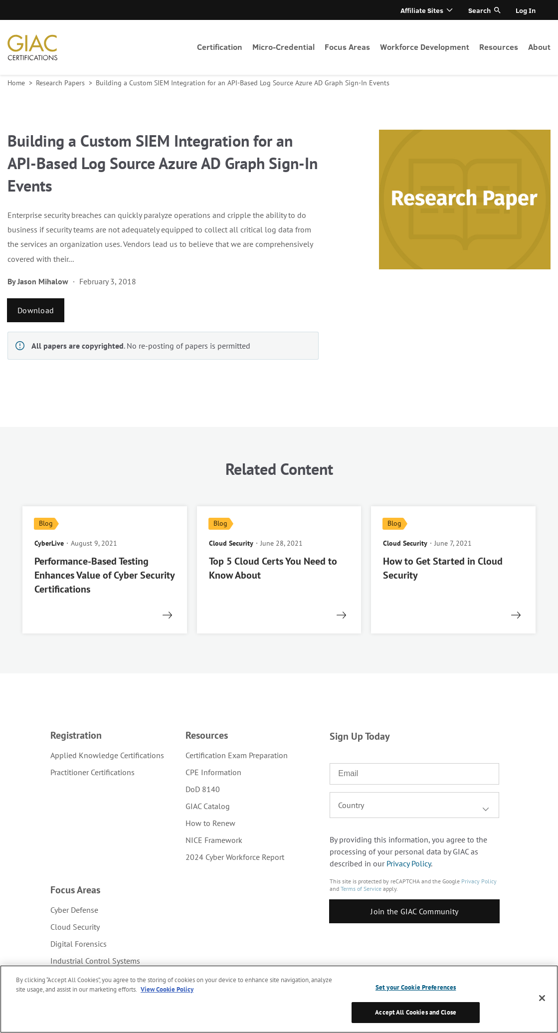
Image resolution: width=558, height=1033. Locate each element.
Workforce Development (424, 46)
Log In (526, 10)
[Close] (542, 998)
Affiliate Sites (421, 10)
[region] (279, 999)
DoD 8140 (203, 789)
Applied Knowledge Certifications (107, 755)
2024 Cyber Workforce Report (235, 857)
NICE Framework (214, 840)
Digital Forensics (78, 944)
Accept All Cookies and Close (415, 1012)
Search (479, 10)
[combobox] (414, 805)
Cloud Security (75, 927)
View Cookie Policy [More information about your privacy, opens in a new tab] (167, 989)
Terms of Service (361, 888)
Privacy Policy (408, 863)
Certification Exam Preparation (237, 755)
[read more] (104, 569)
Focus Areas (347, 46)
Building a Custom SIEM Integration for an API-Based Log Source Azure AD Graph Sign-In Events (242, 82)
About (539, 46)
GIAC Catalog (208, 806)
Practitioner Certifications (92, 772)
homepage (32, 47)
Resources (498, 46)
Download (35, 310)
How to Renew (210, 823)
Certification (219, 46)
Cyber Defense (74, 910)
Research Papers (61, 82)
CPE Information (213, 772)
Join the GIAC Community (414, 911)
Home (17, 82)
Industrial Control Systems (95, 961)
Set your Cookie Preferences (415, 987)
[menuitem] (219, 47)
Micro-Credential (283, 46)
